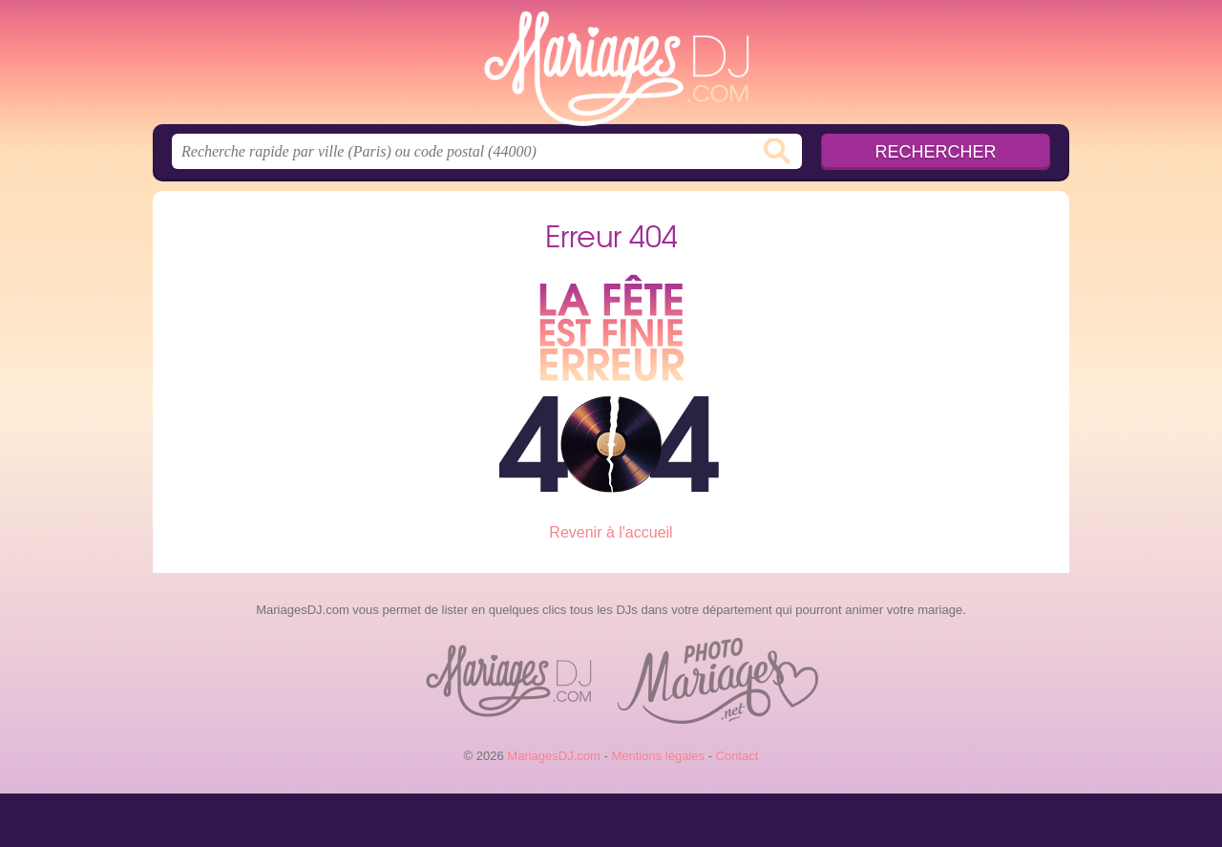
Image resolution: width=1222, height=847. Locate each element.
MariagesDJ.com (611, 68)
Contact (737, 756)
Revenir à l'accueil (610, 532)
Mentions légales (658, 756)
